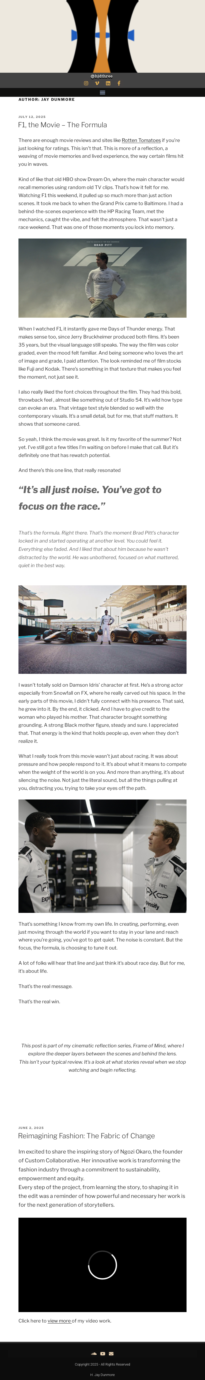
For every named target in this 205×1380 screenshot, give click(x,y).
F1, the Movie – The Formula (62, 125)
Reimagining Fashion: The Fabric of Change (86, 1136)
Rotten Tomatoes (141, 140)
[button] (102, 92)
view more (60, 1321)
